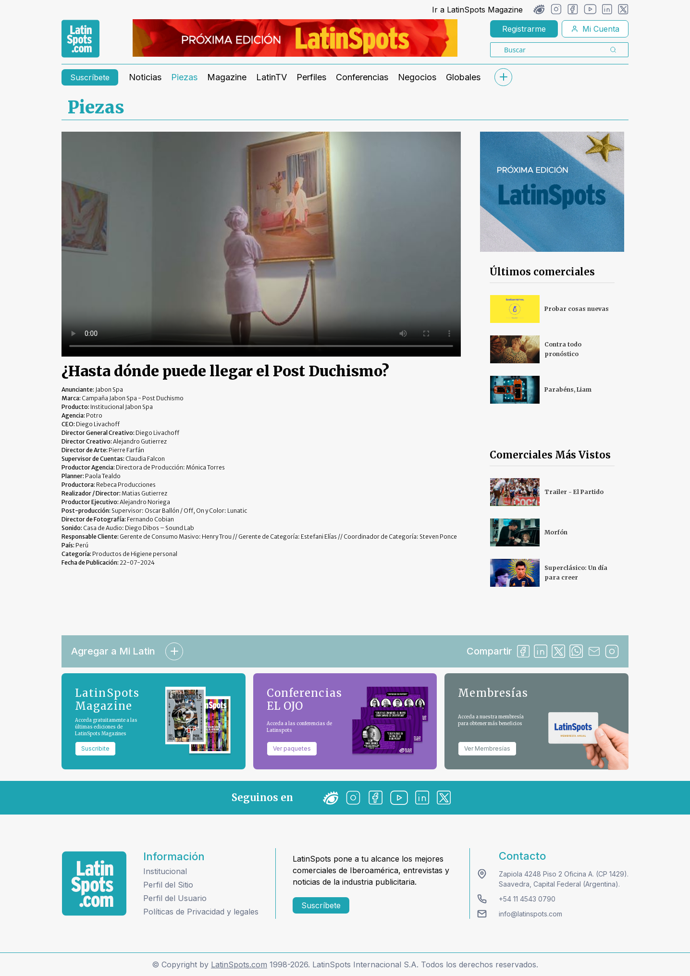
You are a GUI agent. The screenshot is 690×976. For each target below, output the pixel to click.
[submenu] (503, 77)
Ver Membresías (487, 748)
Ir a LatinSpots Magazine (477, 9)
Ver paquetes (292, 748)
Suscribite (95, 748)
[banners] (295, 38)
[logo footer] (94, 883)
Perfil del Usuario (175, 898)
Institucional (165, 871)
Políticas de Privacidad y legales (201, 911)
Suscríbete (90, 77)
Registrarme (524, 29)
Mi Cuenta (595, 29)
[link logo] (80, 39)
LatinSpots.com (239, 964)
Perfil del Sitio (168, 885)
